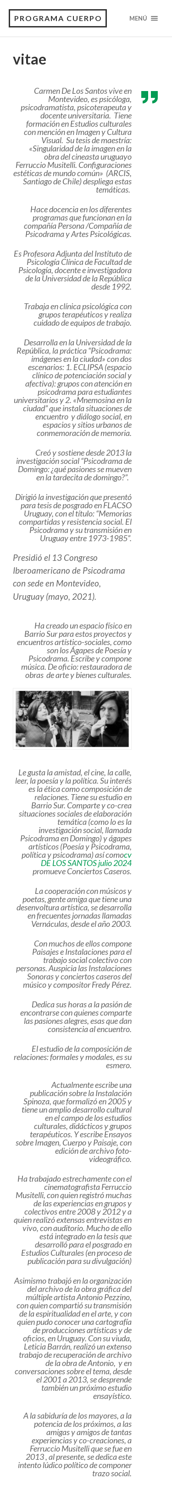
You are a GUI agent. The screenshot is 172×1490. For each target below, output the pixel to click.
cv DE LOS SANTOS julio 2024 (86, 859)
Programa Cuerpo (58, 18)
